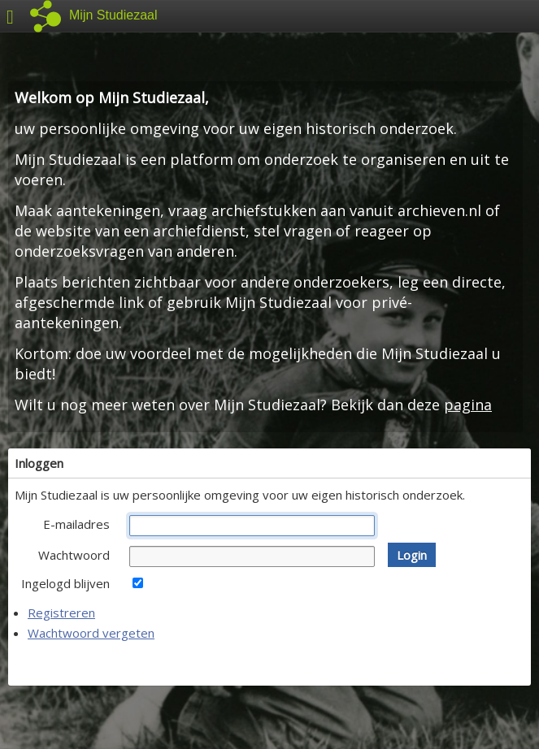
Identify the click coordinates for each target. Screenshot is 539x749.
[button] (412, 555)
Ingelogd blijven (65, 583)
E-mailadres (76, 524)
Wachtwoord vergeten (91, 633)
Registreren (61, 612)
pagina (468, 404)
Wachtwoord (74, 555)
